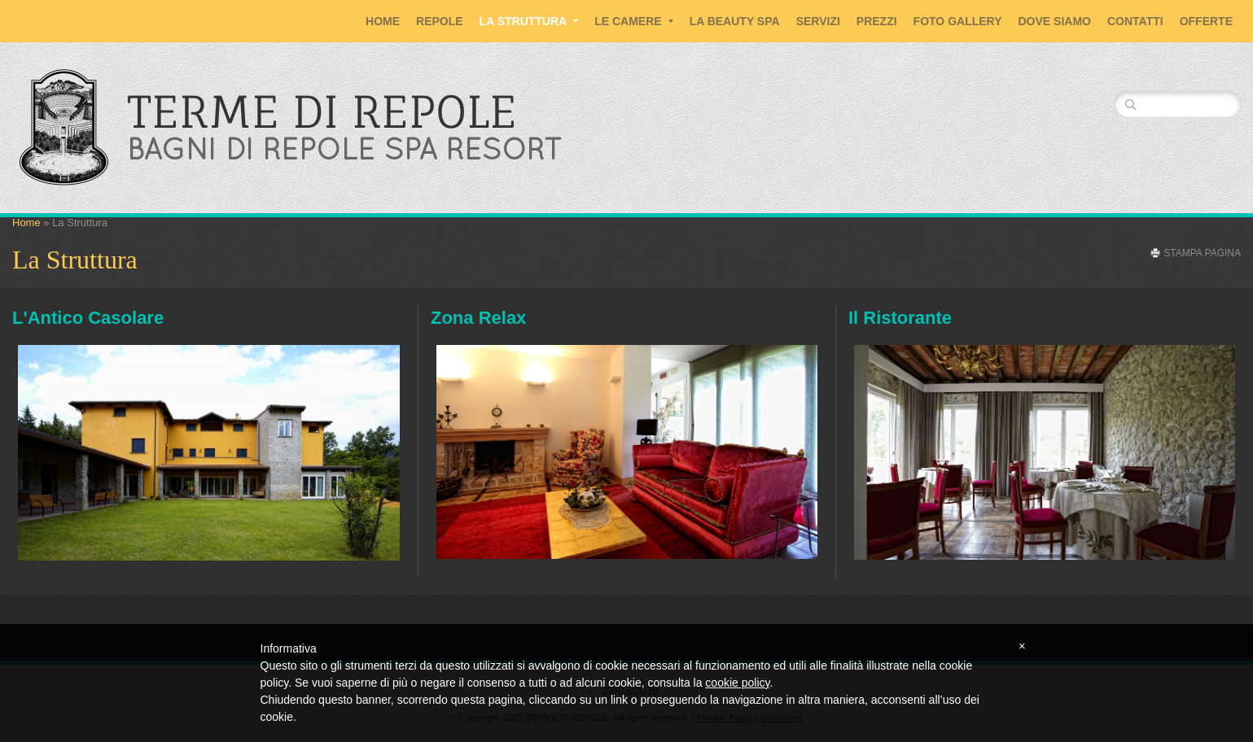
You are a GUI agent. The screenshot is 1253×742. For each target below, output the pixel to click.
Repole (439, 21)
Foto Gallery (957, 21)
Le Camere (633, 21)
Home (383, 21)
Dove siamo (1055, 21)
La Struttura (529, 21)
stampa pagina (1202, 253)
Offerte (1206, 21)
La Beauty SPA (735, 21)
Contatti (1135, 21)
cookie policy (737, 682)
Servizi (818, 21)
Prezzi (877, 21)
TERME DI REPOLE (322, 111)
